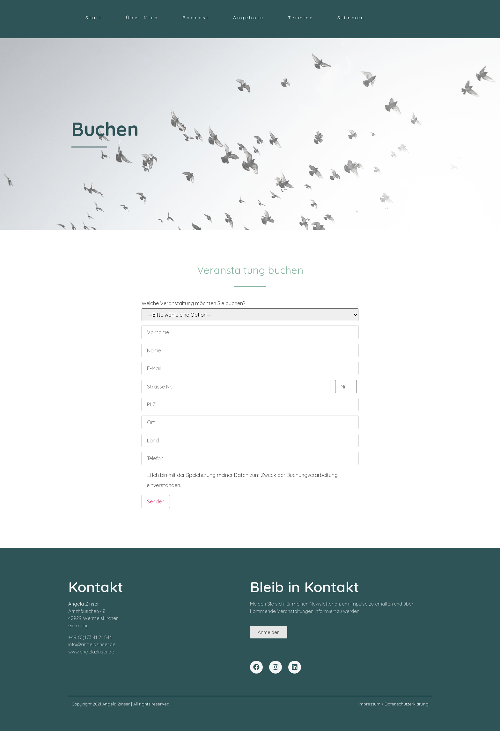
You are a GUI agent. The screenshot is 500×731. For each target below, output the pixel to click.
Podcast (195, 17)
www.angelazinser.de (91, 652)
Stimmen (351, 17)
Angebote (248, 17)
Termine (300, 17)
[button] (268, 632)
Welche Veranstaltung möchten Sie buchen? (250, 310)
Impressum (369, 703)
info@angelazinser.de (91, 644)
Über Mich (142, 17)
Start (93, 17)
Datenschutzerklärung (407, 703)
